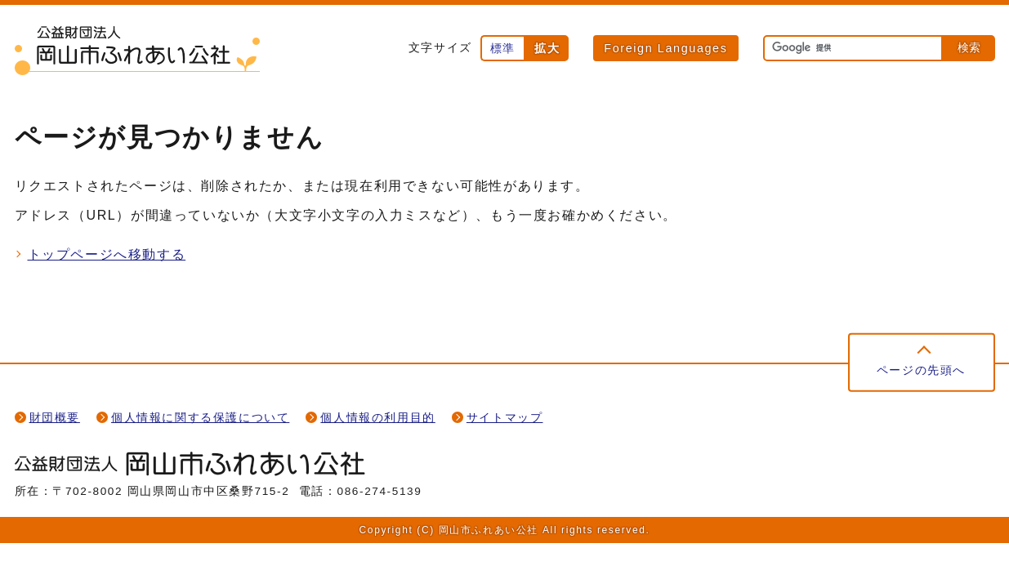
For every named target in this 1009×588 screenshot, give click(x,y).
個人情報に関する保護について (200, 418)
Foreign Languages (665, 48)
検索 (969, 47)
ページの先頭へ (921, 370)
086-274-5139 (379, 491)
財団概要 (54, 418)
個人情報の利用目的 (377, 418)
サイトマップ (505, 418)
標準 (503, 48)
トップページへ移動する (107, 254)
